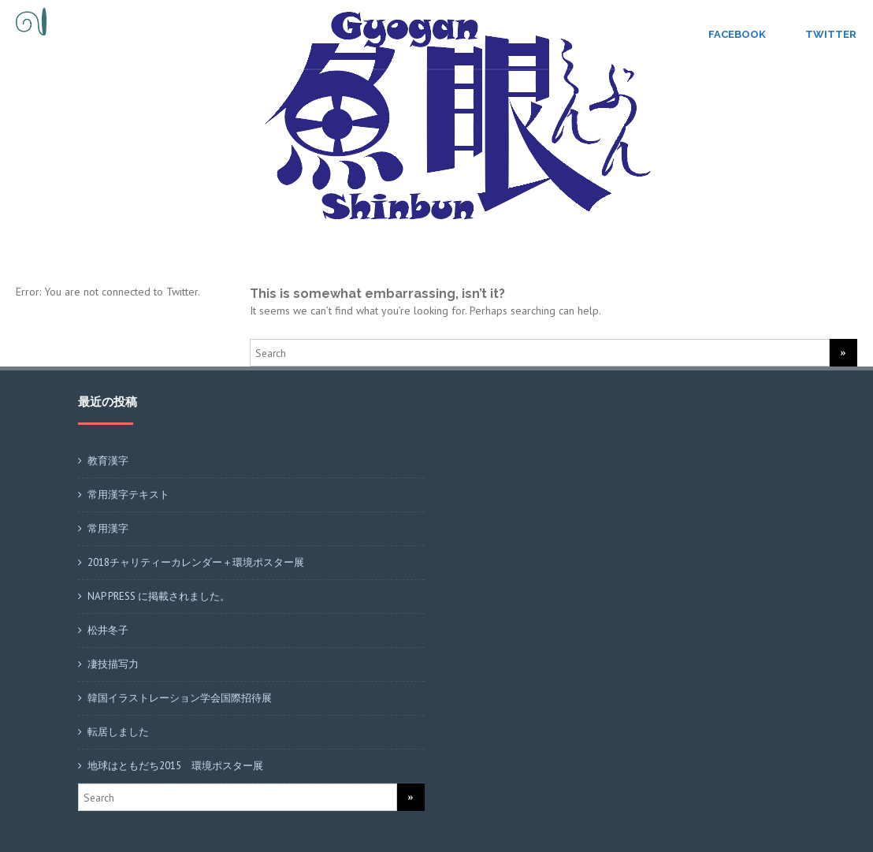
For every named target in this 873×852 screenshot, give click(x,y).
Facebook (737, 34)
